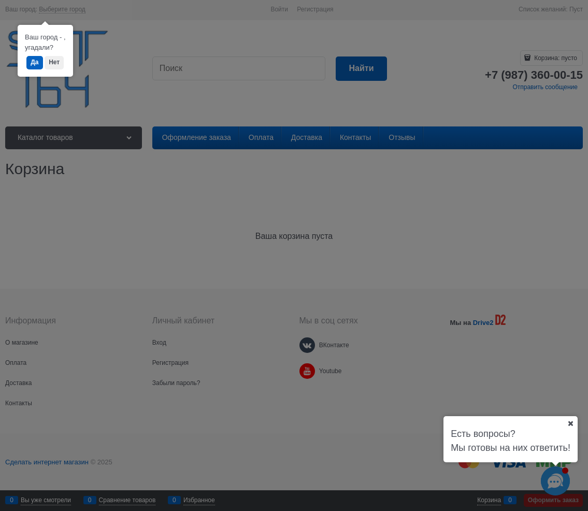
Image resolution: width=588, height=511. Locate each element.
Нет (54, 62)
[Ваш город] (570, 423)
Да (34, 62)
